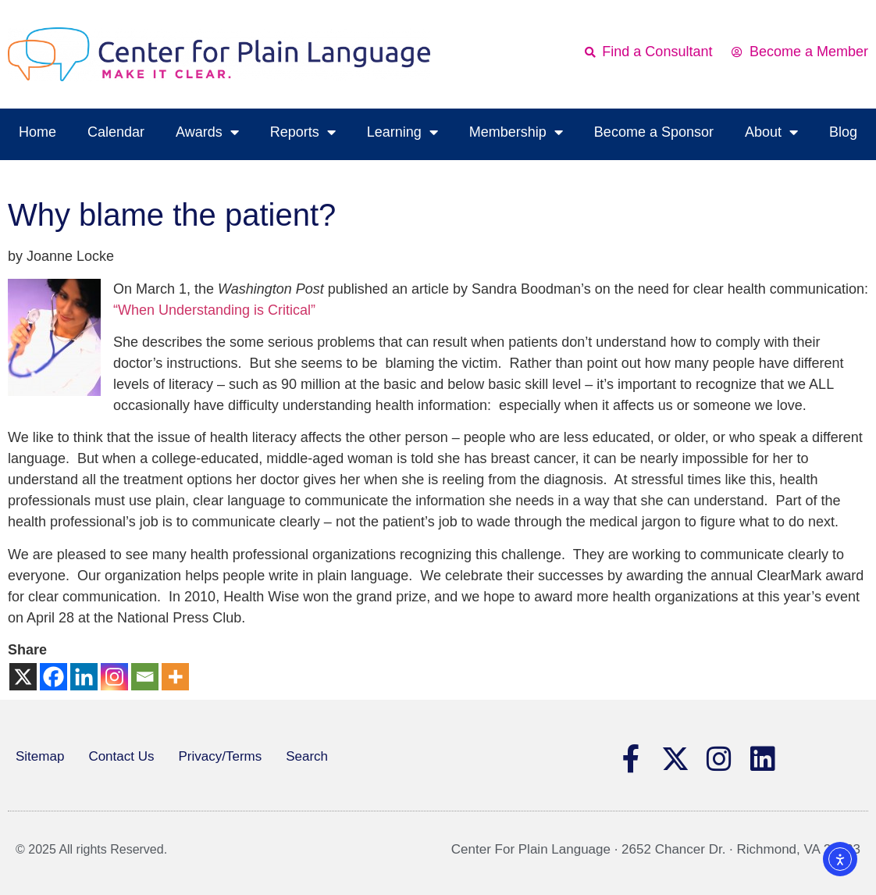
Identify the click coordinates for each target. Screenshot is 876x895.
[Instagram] (114, 676)
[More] (175, 676)
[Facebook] (53, 676)
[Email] (144, 676)
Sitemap (40, 756)
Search (307, 756)
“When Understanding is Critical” (214, 310)
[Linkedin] (84, 676)
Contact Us (121, 756)
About (771, 132)
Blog (843, 132)
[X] (23, 676)
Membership (516, 132)
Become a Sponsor (654, 132)
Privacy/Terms (220, 756)
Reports (303, 132)
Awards (207, 132)
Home (37, 132)
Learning (402, 132)
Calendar (115, 132)
